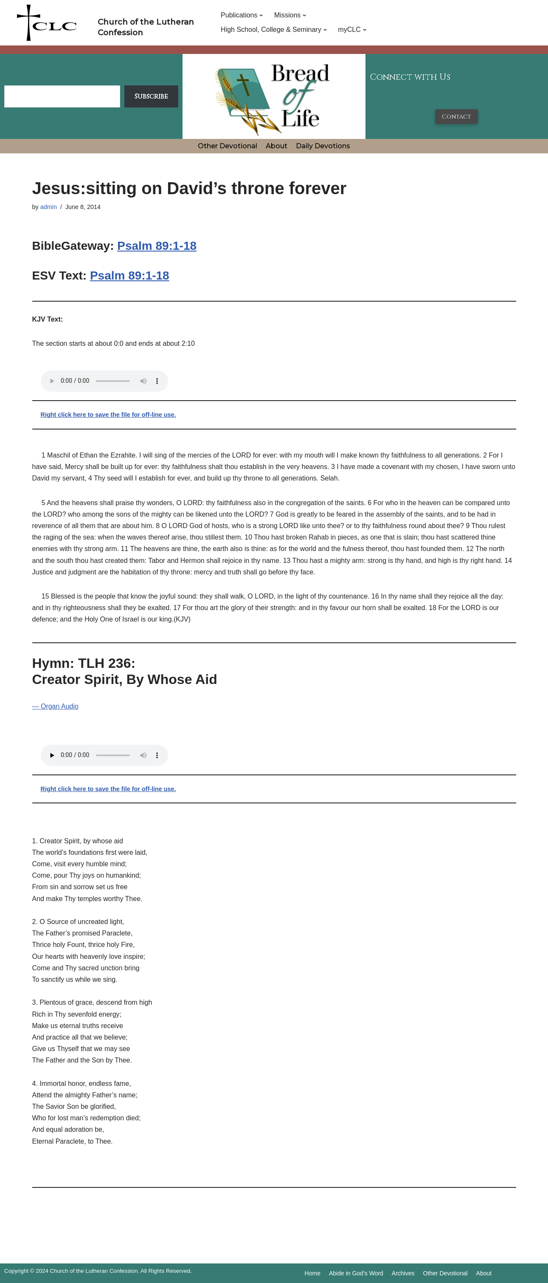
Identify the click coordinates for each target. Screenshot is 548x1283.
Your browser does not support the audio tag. (104, 381)
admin (48, 206)
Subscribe (151, 96)
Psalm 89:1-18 (157, 245)
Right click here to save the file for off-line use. (108, 414)
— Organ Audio (55, 706)
